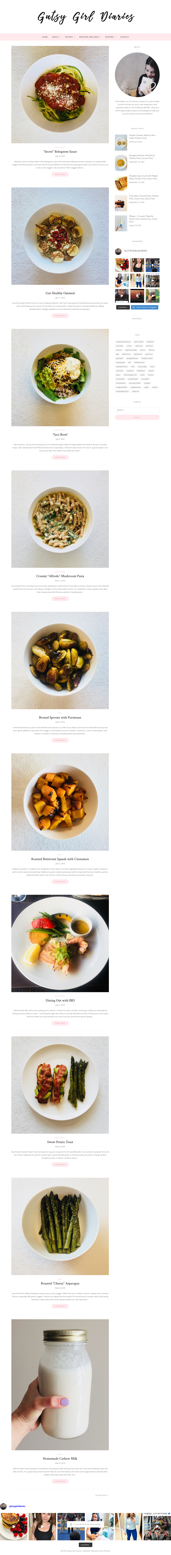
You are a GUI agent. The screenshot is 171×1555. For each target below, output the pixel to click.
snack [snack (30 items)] (142, 375)
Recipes (69, 37)
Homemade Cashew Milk (60, 1458)
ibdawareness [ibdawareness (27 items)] (139, 362)
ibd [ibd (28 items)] (130, 362)
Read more (60, 174)
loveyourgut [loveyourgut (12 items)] (142, 366)
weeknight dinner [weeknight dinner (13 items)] (122, 391)
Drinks (59, 1454)
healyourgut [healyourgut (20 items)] (120, 362)
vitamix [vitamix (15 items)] (154, 387)
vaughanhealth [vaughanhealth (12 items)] (121, 387)
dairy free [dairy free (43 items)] (138, 346)
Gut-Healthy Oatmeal (60, 293)
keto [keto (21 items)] (132, 366)
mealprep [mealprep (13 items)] (130, 371)
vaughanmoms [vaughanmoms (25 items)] (136, 387)
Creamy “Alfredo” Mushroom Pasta (60, 576)
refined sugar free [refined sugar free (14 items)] (130, 375)
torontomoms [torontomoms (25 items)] (120, 383)
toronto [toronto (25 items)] (150, 375)
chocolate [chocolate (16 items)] (119, 346)
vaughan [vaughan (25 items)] (147, 383)
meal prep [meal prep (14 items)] (119, 371)
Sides (60, 713)
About (55, 37)
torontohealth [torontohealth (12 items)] (133, 379)
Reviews (109, 37)
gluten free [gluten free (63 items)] (126, 354)
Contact (124, 37)
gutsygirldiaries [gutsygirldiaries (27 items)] (132, 358)
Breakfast (59, 289)
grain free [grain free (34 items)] (148, 354)
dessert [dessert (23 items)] (119, 350)
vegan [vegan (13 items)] (146, 387)
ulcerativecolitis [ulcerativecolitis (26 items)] (134, 383)
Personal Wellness (89, 37)
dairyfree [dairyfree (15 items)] (149, 346)
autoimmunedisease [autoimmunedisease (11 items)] (123, 342)
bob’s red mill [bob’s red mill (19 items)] (138, 342)
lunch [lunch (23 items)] (152, 366)
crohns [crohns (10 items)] (129, 346)
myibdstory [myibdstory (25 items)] (141, 371)
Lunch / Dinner (59, 147)
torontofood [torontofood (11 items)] (120, 379)
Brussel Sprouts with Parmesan (60, 717)
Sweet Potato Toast (60, 1142)
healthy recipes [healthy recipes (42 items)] (147, 358)
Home (45, 37)
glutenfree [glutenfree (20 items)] (138, 354)
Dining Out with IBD (60, 1000)
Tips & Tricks (60, 996)
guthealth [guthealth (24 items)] (119, 358)
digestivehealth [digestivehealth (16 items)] (131, 350)
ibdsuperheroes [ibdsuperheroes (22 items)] (122, 366)
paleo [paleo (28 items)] (118, 375)
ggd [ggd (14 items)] (117, 354)
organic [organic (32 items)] (151, 371)
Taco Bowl (60, 434)
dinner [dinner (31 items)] (142, 350)
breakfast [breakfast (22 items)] (150, 342)
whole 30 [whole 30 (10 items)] (135, 391)
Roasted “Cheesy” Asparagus (60, 1283)
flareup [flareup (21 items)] (151, 350)
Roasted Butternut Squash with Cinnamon (60, 859)
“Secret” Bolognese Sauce (60, 151)
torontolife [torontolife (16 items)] (145, 379)
